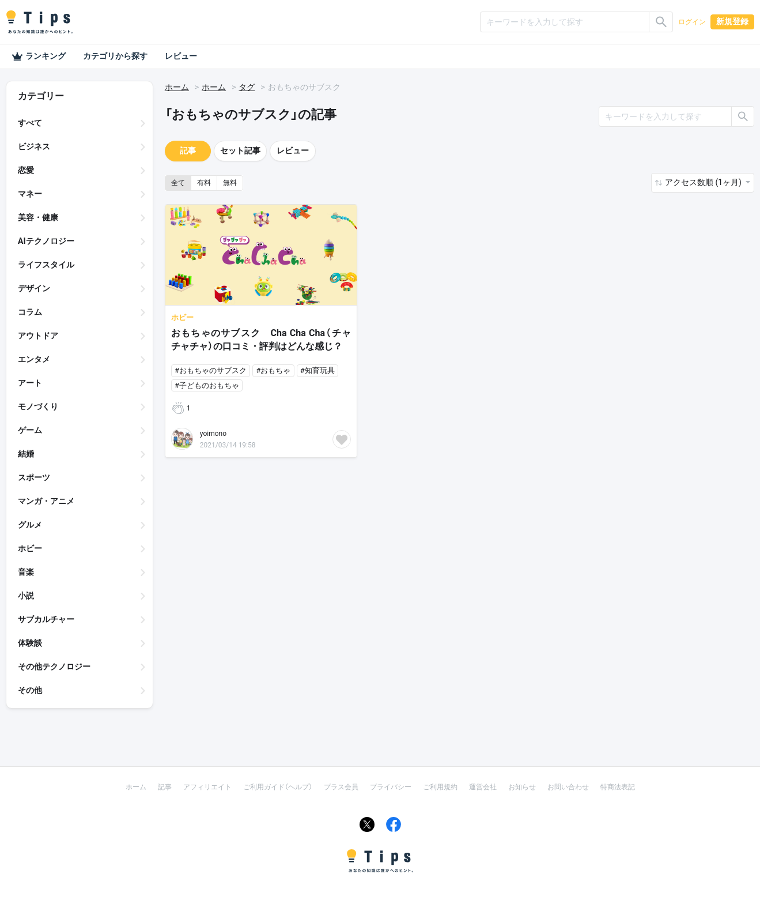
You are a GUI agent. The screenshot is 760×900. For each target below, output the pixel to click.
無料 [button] (230, 183)
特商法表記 (617, 787)
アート (30, 382)
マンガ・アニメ (46, 501)
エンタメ (34, 359)
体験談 (30, 642)
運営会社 (483, 787)
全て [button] (178, 183)
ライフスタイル (46, 264)
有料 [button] (204, 183)
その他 (30, 690)
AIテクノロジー (46, 241)
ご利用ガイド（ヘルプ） (277, 787)
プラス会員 (341, 787)
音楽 (26, 572)
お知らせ (522, 787)
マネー (30, 193)
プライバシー (390, 787)
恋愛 (26, 170)
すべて (30, 122)
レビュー (181, 56)
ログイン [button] (692, 22)
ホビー (30, 548)
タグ (247, 87)
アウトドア (38, 335)
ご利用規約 (440, 787)
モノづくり (38, 406)
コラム (30, 312)
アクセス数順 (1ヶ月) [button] (704, 182)
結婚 (26, 453)
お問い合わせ (568, 787)
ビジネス (34, 146)
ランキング (39, 56)
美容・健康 (38, 217)
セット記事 (240, 150)
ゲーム (30, 430)
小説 (26, 595)
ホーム (177, 87)
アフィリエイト (207, 787)
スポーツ (34, 477)
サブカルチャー (46, 619)
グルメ (30, 524)
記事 (188, 150)
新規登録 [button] (732, 21)
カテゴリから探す (115, 56)
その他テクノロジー (54, 666)
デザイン (34, 288)
